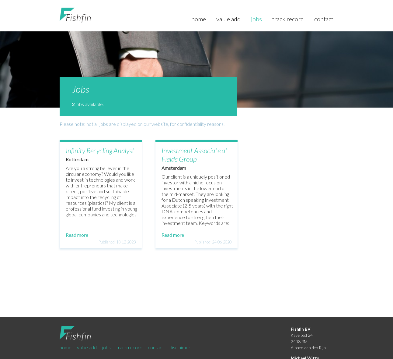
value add (229, 19)
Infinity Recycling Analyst (100, 150)
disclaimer (179, 347)
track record (288, 19)
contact (323, 19)
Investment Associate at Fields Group (195, 154)
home (199, 19)
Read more (77, 235)
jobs (257, 19)
